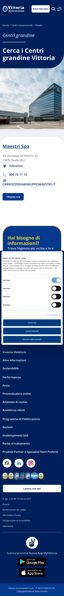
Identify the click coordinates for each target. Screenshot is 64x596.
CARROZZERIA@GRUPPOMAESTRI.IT (29, 184)
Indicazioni (13, 166)
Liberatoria (8, 526)
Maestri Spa (16, 146)
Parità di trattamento (16, 443)
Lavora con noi (32, 488)
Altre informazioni (14, 360)
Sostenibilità (10, 368)
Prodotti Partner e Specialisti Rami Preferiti (30, 452)
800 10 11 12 (18, 174)
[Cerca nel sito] (53, 9)
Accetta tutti (32, 323)
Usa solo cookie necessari (32, 339)
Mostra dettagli (52, 315)
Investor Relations (14, 352)
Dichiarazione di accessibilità (16, 520)
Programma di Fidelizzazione (21, 419)
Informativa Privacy (12, 515)
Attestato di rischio (15, 402)
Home (6, 25)
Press (6, 385)
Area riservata (40, 8)
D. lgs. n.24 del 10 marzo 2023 (17, 498)
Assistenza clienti (14, 410)
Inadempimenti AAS (15, 435)
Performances (12, 377)
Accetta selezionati (32, 331)
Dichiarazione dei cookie (14, 509)
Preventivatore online (17, 394)
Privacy (6, 504)
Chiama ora (13, 196)
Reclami (8, 427)
